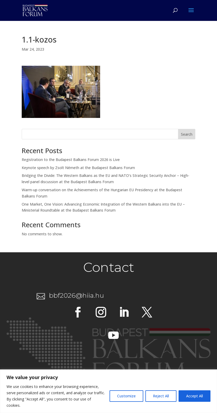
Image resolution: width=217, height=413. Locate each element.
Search (186, 134)
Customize (126, 395)
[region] (108, 391)
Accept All (194, 395)
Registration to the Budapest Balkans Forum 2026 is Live (71, 159)
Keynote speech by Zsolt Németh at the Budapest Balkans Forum (78, 167)
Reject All (161, 395)
